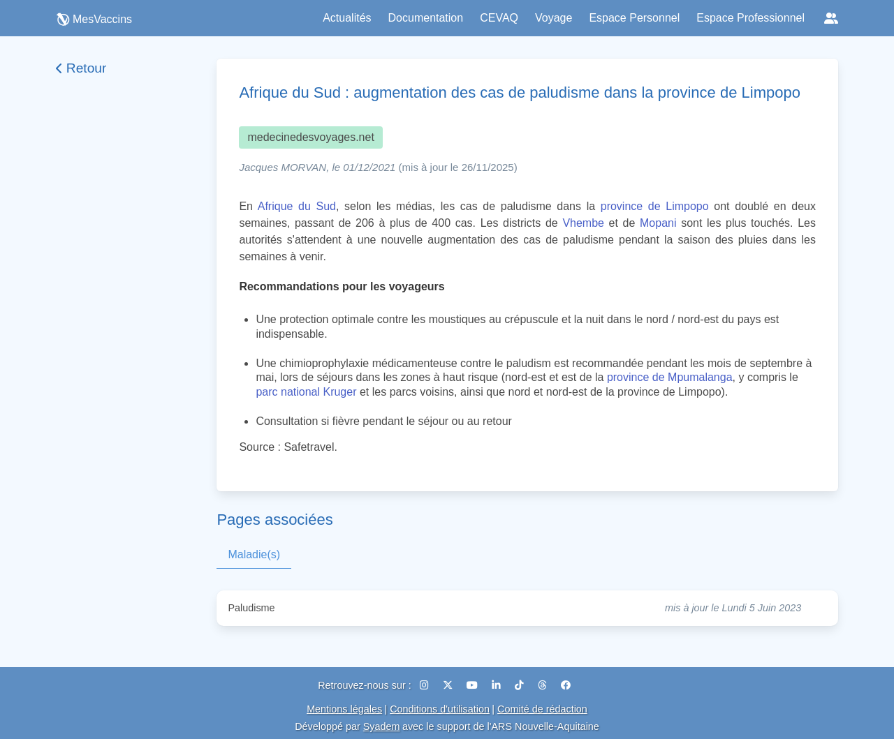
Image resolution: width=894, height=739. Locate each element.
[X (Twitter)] (449, 685)
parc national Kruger (306, 392)
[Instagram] (425, 685)
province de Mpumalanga (670, 377)
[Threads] (543, 685)
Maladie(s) (254, 554)
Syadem (381, 726)
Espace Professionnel (750, 18)
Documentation (426, 18)
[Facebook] (565, 685)
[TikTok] (520, 685)
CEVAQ (499, 18)
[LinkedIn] (497, 685)
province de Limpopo (655, 206)
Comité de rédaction (542, 709)
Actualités (347, 18)
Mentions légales (344, 709)
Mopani (658, 223)
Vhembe (583, 223)
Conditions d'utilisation (440, 709)
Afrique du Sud (297, 206)
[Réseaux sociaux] (831, 18)
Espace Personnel (634, 18)
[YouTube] (473, 685)
